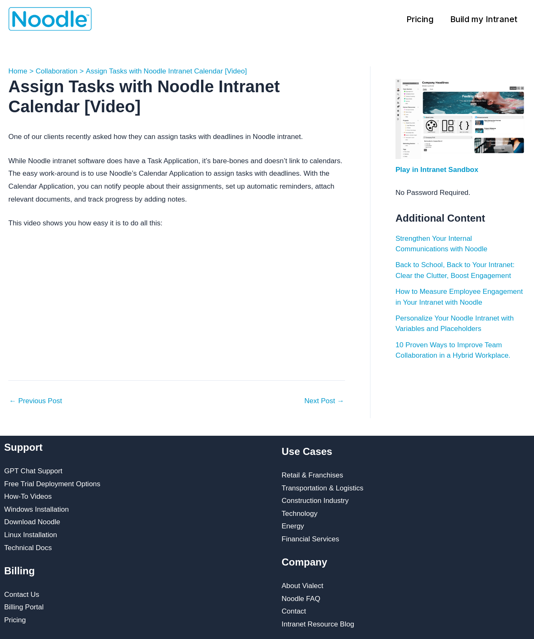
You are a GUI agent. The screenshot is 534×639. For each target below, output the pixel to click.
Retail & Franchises (312, 475)
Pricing (419, 19)
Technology (299, 514)
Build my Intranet (483, 19)
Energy (293, 526)
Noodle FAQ (301, 599)
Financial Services (310, 539)
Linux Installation (30, 535)
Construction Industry (315, 501)
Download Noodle (32, 522)
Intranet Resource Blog (318, 624)
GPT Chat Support (33, 471)
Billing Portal (24, 607)
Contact (294, 611)
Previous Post (35, 400)
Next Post (324, 400)
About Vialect (302, 586)
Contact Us (21, 595)
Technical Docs (28, 548)
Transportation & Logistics (322, 488)
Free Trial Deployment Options (52, 484)
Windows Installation (36, 509)
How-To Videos (28, 496)
